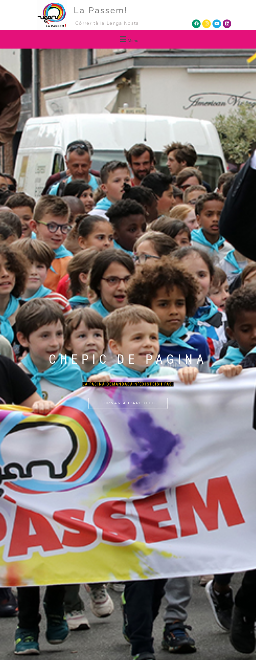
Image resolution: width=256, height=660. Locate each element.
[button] (128, 39)
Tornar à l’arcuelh (128, 403)
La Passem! (100, 11)
